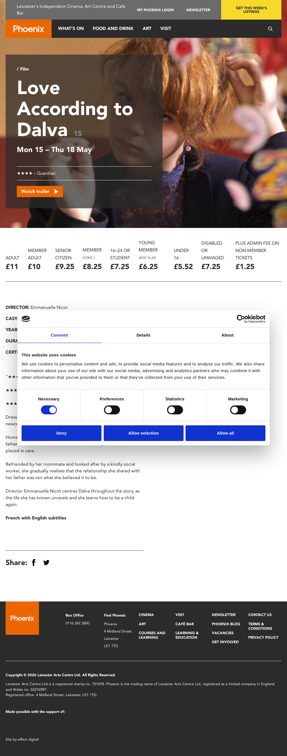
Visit (165, 28)
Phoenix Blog (226, 624)
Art (147, 28)
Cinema (146, 615)
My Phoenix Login (155, 10)
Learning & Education (187, 635)
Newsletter (198, 10)
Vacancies (222, 633)
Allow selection (143, 433)
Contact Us (260, 615)
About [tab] (227, 335)
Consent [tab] (59, 335)
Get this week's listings (251, 10)
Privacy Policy (263, 637)
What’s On (71, 28)
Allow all (225, 433)
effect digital (28, 739)
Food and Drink (113, 28)
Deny (61, 433)
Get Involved (225, 642)
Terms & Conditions (260, 626)
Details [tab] (143, 335)
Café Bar (184, 624)
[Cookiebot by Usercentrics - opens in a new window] (240, 319)
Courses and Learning (152, 635)
